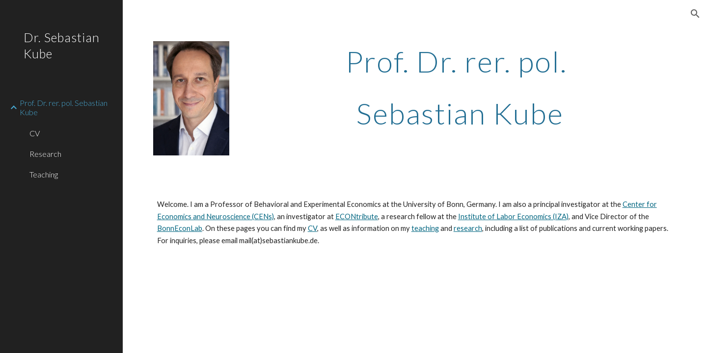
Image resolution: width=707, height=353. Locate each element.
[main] (460, 87)
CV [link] (34, 133)
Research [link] (45, 153)
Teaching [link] (43, 174)
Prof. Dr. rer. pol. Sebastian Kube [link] (64, 107)
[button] (695, 13)
